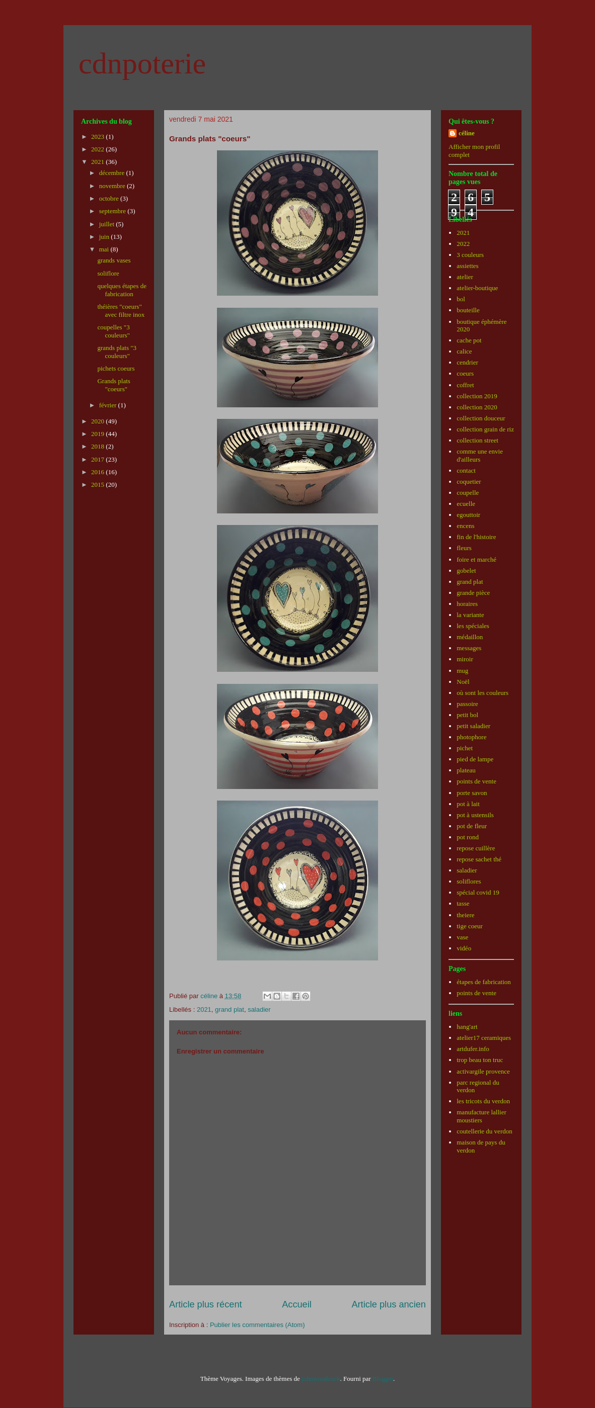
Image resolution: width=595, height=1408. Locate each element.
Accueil (297, 1304)
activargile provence (483, 1071)
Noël (463, 681)
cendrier (467, 362)
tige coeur (470, 926)
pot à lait (468, 804)
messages (469, 648)
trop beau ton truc (480, 1060)
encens (465, 526)
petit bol (467, 715)
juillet (107, 224)
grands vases (113, 260)
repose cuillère (476, 848)
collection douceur (481, 418)
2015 (98, 484)
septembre (113, 211)
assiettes (467, 266)
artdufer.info (473, 1048)
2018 (98, 446)
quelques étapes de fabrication (121, 290)
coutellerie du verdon (484, 1131)
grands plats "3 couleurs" (116, 352)
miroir (465, 659)
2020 (98, 421)
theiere (465, 915)
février (108, 405)
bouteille (468, 310)
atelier (465, 277)
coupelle (468, 492)
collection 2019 (477, 396)
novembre (113, 186)
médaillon (470, 637)
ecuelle (466, 503)
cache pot (469, 340)
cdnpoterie (142, 63)
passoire (467, 704)
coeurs (465, 373)
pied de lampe (475, 759)
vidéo (464, 948)
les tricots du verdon (483, 1101)
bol (461, 299)
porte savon (472, 793)
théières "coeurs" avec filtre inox (120, 310)
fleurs (464, 548)
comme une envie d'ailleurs (480, 455)
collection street (477, 440)
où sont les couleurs (482, 692)
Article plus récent (205, 1304)
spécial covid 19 (478, 892)
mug (462, 670)
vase (462, 937)
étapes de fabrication (484, 982)
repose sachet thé (479, 859)
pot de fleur (472, 826)
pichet (465, 748)
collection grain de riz (485, 429)
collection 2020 (477, 407)
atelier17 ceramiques (484, 1037)
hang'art (467, 1026)
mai (105, 249)
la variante (470, 615)
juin (105, 236)
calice (464, 351)
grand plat (229, 1009)
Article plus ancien (388, 1304)
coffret (465, 385)
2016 (98, 472)
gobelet (466, 570)
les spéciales (473, 626)
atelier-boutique (477, 288)
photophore (471, 737)
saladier (259, 1009)
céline (467, 133)
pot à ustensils (475, 815)
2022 (98, 149)
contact (466, 470)
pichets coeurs (115, 368)
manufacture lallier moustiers (481, 1116)
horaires (467, 603)
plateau (466, 770)
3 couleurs (470, 254)
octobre (109, 198)
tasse (463, 903)
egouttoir (468, 514)
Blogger (383, 1378)
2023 (98, 136)
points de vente (476, 781)
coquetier (469, 481)
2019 (98, 433)
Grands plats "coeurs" (113, 385)
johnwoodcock (321, 1378)
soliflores (469, 881)
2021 (204, 1009)
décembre (112, 173)
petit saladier (473, 726)
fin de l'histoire (476, 537)
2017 (98, 459)
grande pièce (473, 592)
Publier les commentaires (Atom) (257, 1325)
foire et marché (476, 559)
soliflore (108, 273)
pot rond (468, 837)
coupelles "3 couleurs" (113, 331)
